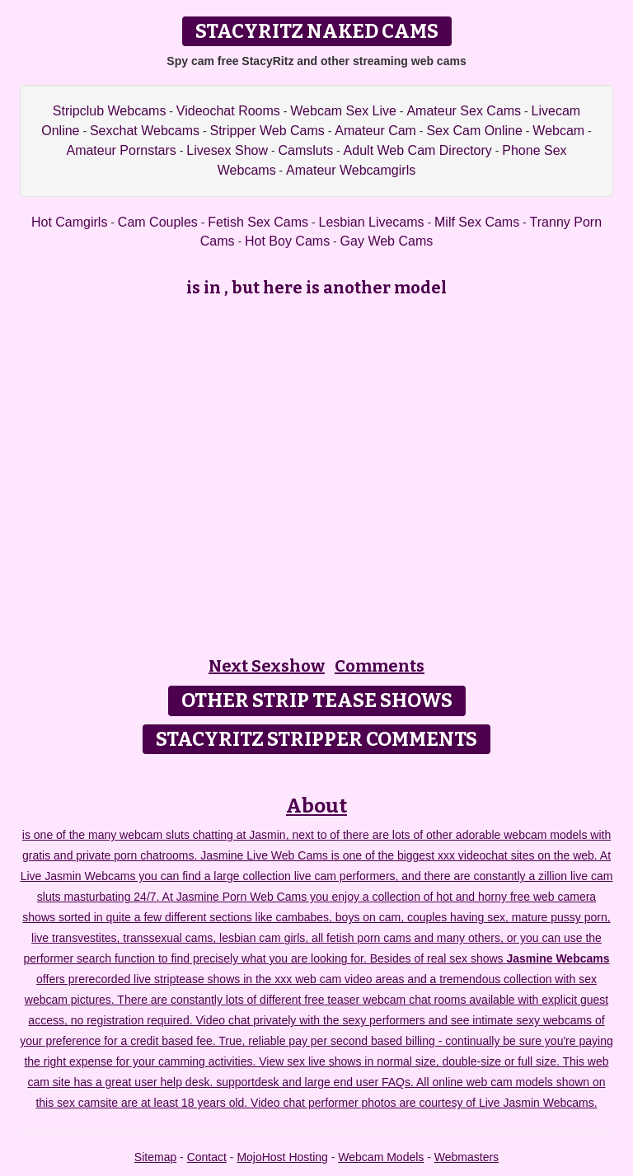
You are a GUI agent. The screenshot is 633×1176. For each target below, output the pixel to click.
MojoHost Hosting (282, 1157)
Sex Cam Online (474, 131)
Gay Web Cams (387, 241)
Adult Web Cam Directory (418, 150)
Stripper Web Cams (266, 131)
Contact (207, 1157)
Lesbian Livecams (371, 222)
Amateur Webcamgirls (350, 170)
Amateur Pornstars (121, 150)
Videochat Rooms (228, 111)
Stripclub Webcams (109, 111)
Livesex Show (227, 150)
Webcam (558, 131)
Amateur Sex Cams (463, 111)
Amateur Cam (375, 131)
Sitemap (155, 1157)
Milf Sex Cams (476, 222)
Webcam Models (381, 1157)
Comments (379, 666)
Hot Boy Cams (287, 241)
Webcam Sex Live (343, 111)
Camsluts (305, 150)
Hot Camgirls (69, 222)
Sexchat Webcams (144, 131)
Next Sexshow (267, 666)
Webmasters (466, 1157)
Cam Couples (158, 222)
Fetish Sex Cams (258, 222)
